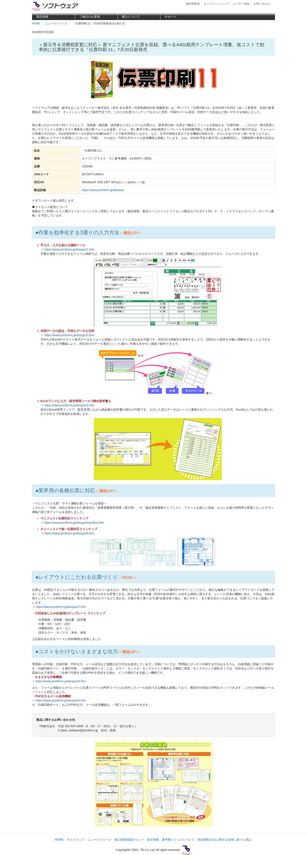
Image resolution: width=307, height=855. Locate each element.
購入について (131, 16)
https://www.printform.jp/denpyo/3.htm (69, 335)
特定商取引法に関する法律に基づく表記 (224, 839)
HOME (59, 839)
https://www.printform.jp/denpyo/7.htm (61, 607)
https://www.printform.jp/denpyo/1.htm (69, 249)
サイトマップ (75, 839)
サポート (171, 16)
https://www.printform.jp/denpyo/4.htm (61, 681)
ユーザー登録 (241, 3)
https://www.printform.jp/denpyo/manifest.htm (74, 522)
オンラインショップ (216, 3)
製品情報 (42, 16)
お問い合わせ (261, 3)
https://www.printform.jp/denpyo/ (103, 190)
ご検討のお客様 (89, 16)
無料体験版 (193, 3)
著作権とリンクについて (178, 839)
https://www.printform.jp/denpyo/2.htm (69, 405)
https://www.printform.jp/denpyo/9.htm (69, 533)
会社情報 (153, 839)
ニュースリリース (99, 839)
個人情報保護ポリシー (129, 839)
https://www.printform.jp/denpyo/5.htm (61, 700)
